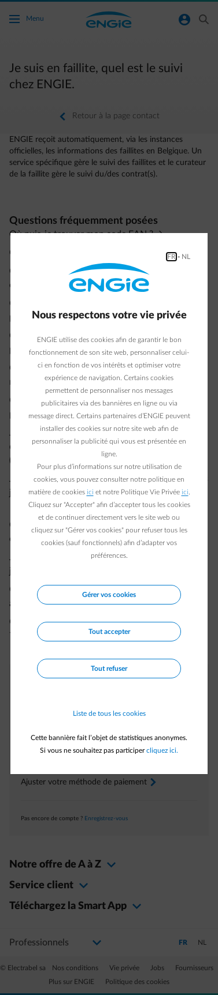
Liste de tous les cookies (109, 713)
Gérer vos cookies (109, 594)
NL (186, 256)
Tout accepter (109, 631)
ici (90, 492)
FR (171, 256)
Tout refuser (109, 668)
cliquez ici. (162, 750)
